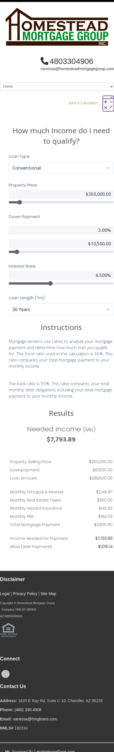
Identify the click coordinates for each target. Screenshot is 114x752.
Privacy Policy (25, 593)
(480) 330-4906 (27, 709)
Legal (5, 593)
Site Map (48, 593)
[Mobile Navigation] (57, 86)
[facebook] (5, 674)
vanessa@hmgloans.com (35, 719)
